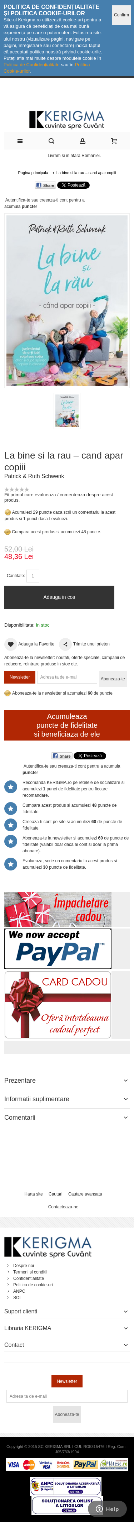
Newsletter (20, 677)
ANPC (19, 1291)
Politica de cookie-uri (33, 1284)
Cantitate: (16, 575)
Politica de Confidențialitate (32, 64)
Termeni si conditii (30, 1272)
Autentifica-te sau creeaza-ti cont (36, 200)
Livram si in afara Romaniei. (74, 155)
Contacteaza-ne (63, 1206)
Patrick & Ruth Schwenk (34, 476)
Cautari (56, 1194)
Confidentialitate (28, 1278)
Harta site (33, 1194)
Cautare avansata (85, 1194)
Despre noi (23, 1265)
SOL (17, 1297)
